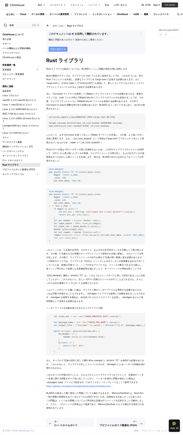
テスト (5, 137)
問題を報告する (58, 49)
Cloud (23, 14)
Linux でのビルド (10, 95)
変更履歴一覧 (8, 65)
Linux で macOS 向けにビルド (17, 104)
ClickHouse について (13, 34)
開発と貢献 (7, 86)
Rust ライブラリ (10, 164)
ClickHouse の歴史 (11, 57)
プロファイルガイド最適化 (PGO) (18, 169)
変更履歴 (6, 69)
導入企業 (6, 39)
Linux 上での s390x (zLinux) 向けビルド (21, 119)
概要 (146, 14)
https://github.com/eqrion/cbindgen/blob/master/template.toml (78, 386)
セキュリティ (162, 430)
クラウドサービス (11, 52)
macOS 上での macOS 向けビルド (19, 100)
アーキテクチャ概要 (12, 142)
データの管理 (37, 14)
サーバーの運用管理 (59, 14)
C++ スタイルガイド (12, 160)
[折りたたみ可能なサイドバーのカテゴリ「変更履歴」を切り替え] (37, 70)
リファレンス (80, 14)
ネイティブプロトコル (13, 174)
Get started (170, 5)
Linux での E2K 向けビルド (15, 133)
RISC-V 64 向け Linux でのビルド (19, 113)
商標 (136, 430)
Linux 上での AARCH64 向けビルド (19, 109)
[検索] (21, 25)
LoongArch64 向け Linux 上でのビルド (20, 127)
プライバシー (147, 430)
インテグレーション (102, 14)
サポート (6, 43)
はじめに (10, 14)
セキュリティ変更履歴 (13, 74)
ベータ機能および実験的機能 (16, 48)
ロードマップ (8, 78)
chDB (136, 14)
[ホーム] (47, 26)
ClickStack (122, 14)
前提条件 (6, 91)
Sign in (156, 5)
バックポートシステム (13, 151)
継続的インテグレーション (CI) (17, 146)
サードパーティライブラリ (15, 155)
